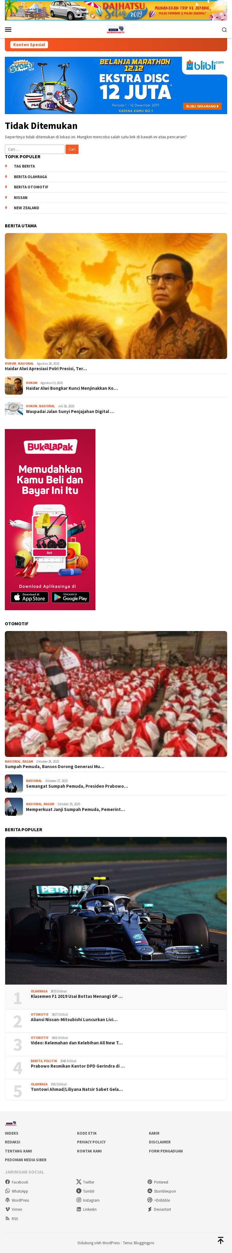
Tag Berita (24, 166)
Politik (50, 1061)
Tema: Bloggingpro (138, 1242)
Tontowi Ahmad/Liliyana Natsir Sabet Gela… (77, 1089)
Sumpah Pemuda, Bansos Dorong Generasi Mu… (54, 766)
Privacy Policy (91, 1142)
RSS (11, 1218)
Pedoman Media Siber (26, 1159)
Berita (36, 1061)
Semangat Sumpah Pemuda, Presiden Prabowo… (77, 786)
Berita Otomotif (31, 187)
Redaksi (12, 1142)
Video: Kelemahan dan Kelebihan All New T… (77, 1043)
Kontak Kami (89, 1151)
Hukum (10, 363)
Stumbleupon (161, 1191)
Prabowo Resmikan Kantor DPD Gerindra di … (78, 1066)
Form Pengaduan (166, 1151)
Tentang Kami (18, 1151)
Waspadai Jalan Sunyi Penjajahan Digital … (70, 411)
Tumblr (85, 1191)
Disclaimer (160, 1142)
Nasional (26, 363)
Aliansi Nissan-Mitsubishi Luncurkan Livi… (74, 1019)
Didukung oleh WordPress (99, 1242)
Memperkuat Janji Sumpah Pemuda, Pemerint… (75, 809)
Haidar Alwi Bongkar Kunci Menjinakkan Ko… (72, 388)
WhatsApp (16, 1191)
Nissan (20, 197)
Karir (154, 1133)
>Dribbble (158, 1200)
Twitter (85, 1182)
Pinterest (157, 1182)
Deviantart (159, 1209)
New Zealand (26, 207)
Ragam (27, 761)
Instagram (88, 1200)
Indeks (11, 1133)
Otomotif (40, 1014)
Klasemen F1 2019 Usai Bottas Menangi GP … (77, 996)
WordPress (17, 1200)
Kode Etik (87, 1133)
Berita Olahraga (30, 176)
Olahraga (39, 991)
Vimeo (13, 1209)
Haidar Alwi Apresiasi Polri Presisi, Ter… (46, 368)
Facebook (16, 1182)
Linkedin (86, 1209)
